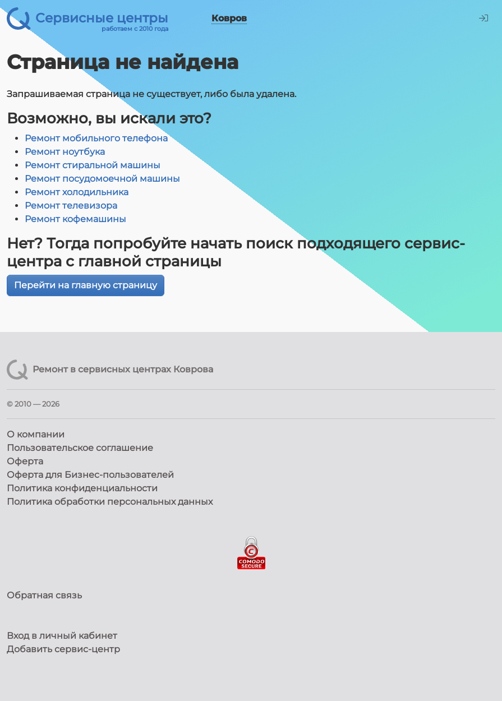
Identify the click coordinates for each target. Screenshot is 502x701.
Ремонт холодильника (76, 192)
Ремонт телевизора (71, 205)
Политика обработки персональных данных (110, 501)
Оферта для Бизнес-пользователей (90, 474)
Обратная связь (44, 595)
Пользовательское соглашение (80, 447)
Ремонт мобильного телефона (96, 138)
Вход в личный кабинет (62, 635)
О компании (36, 434)
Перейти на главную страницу (85, 285)
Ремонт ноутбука (65, 151)
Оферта (25, 461)
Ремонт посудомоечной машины (102, 178)
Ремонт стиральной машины (92, 165)
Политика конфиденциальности (82, 488)
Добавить (63, 649)
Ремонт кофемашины (75, 219)
